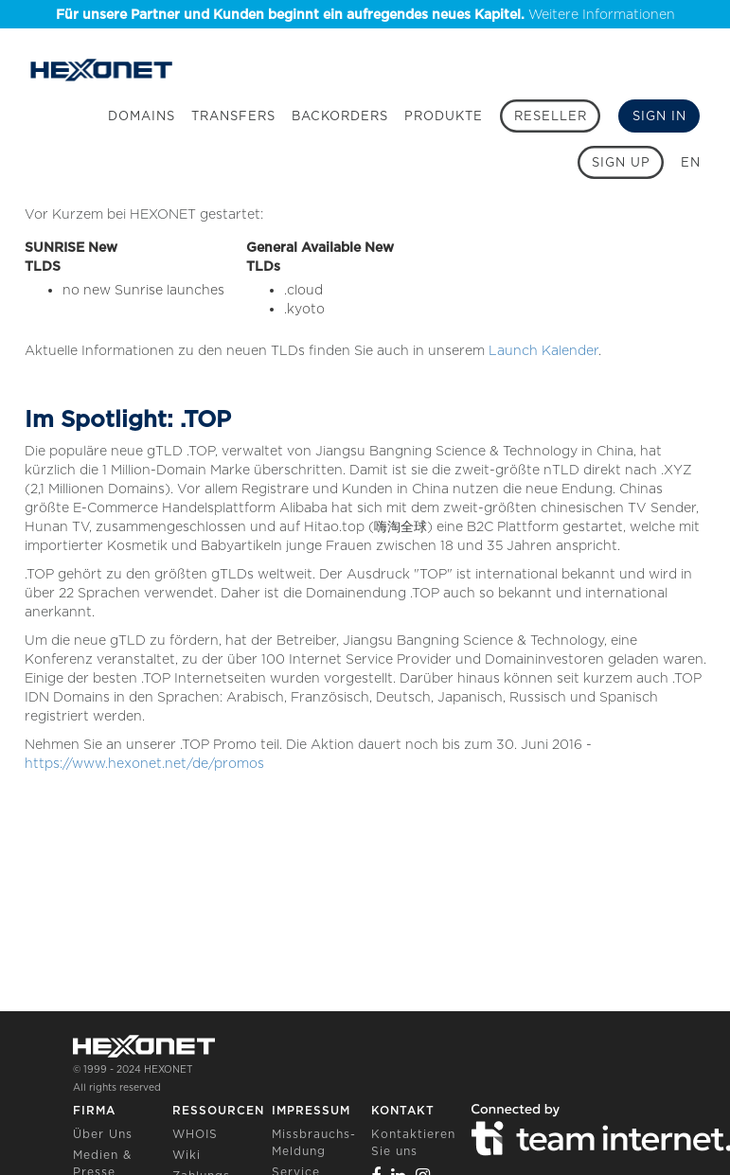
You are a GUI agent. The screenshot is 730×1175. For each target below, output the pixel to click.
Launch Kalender (543, 350)
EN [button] (691, 162)
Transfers (233, 116)
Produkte (443, 116)
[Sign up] (621, 162)
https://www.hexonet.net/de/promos (144, 763)
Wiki (186, 1155)
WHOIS (195, 1134)
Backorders (340, 116)
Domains (141, 116)
